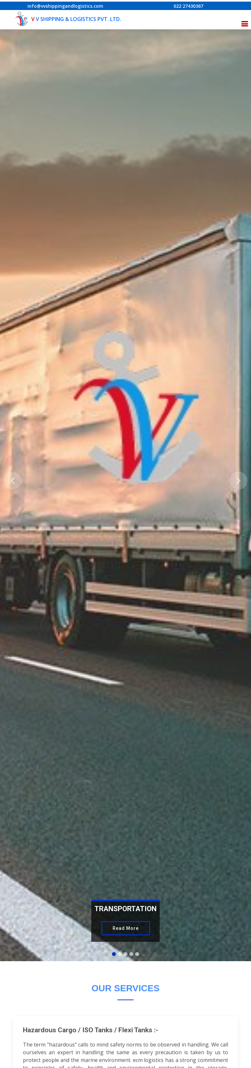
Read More (126, 928)
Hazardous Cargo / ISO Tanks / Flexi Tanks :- (90, 1039)
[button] (12, 480)
